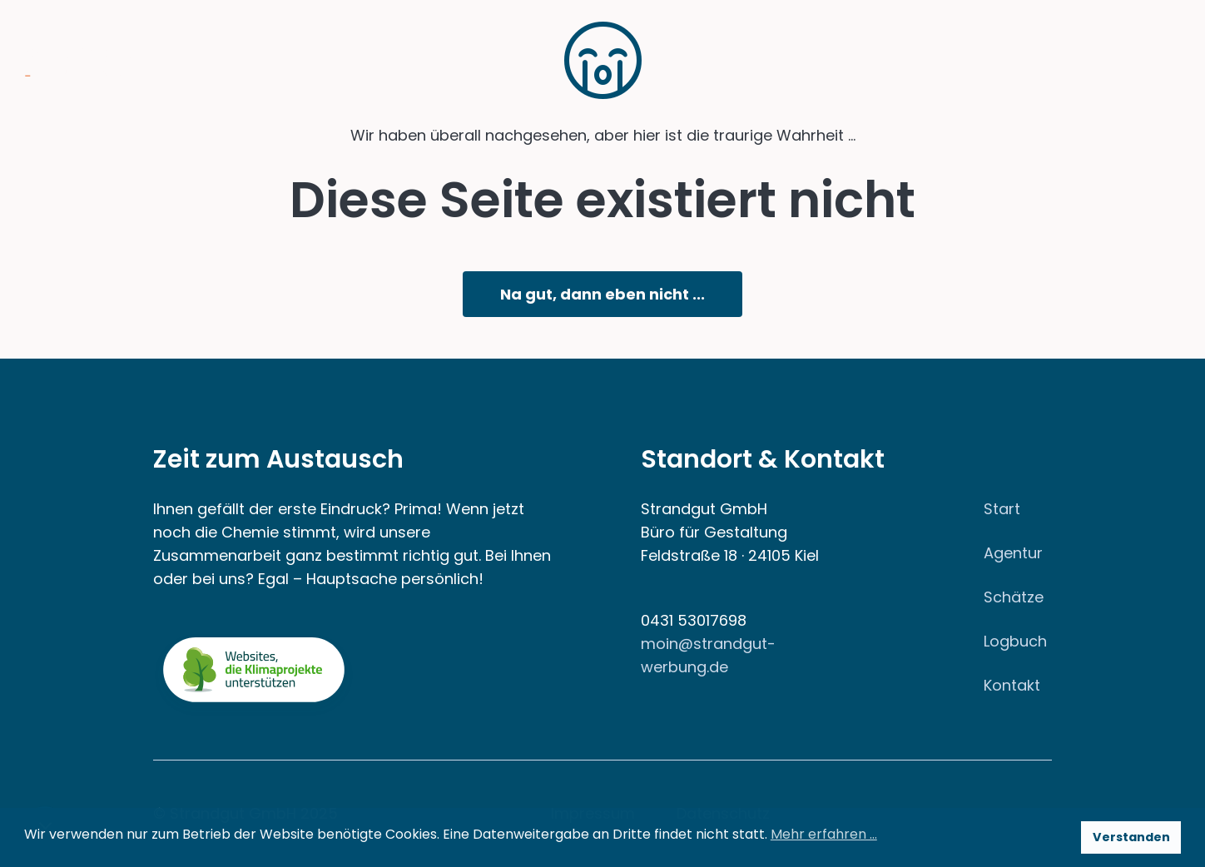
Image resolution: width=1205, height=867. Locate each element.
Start (1002, 508)
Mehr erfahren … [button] (824, 834)
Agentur (1013, 552)
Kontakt (1012, 685)
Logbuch (1015, 641)
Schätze (1014, 597)
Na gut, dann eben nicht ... (602, 294)
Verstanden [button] (1131, 837)
